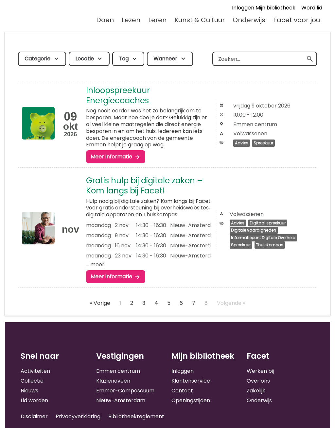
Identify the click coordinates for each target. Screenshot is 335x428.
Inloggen (182, 371)
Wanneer (165, 58)
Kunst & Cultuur (199, 20)
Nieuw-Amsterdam (120, 400)
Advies (241, 143)
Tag (124, 58)
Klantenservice (190, 381)
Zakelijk (256, 390)
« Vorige (100, 303)
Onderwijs (249, 20)
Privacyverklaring (78, 416)
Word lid (311, 7)
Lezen (131, 20)
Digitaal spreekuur (268, 223)
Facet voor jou (296, 20)
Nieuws (29, 390)
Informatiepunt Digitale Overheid (263, 237)
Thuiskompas (269, 245)
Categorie (37, 58)
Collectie (32, 381)
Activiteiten (35, 371)
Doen (105, 20)
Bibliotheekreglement (136, 416)
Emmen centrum (118, 371)
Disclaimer (34, 416)
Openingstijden (190, 400)
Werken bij (260, 371)
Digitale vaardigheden (253, 230)
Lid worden (34, 400)
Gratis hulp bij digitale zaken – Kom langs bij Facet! (144, 185)
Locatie (84, 58)
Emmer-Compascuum (125, 390)
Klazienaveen (113, 381)
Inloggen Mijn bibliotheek (263, 7)
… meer (95, 264)
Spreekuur (263, 143)
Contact (182, 390)
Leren (157, 20)
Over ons (258, 381)
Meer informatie (111, 156)
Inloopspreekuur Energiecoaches (118, 95)
